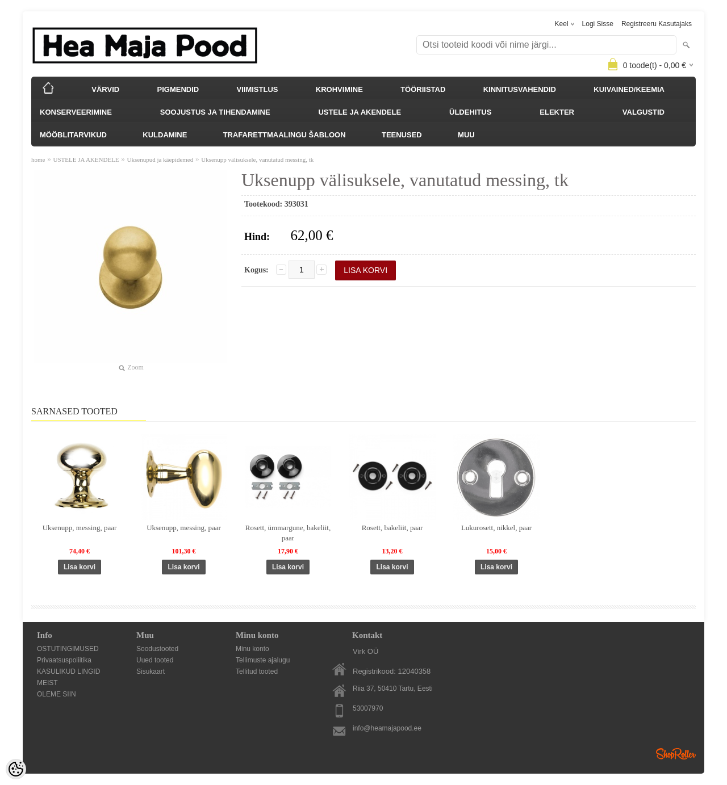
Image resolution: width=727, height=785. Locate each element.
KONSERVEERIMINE (76, 112)
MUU (466, 135)
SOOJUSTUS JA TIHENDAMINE (215, 112)
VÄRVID (105, 89)
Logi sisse (597, 24)
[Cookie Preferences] (16, 769)
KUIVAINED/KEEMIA (629, 89)
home (38, 159)
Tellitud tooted (257, 671)
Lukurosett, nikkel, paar (496, 527)
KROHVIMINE (339, 89)
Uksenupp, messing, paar (80, 527)
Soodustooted (157, 649)
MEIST (47, 683)
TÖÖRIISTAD (422, 89)
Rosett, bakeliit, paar (392, 527)
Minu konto (252, 649)
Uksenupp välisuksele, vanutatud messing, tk (257, 159)
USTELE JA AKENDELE (359, 112)
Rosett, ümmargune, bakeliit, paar (288, 532)
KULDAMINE (165, 135)
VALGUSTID (643, 112)
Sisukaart (150, 671)
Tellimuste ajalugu (263, 660)
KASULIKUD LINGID (68, 671)
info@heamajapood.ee (387, 728)
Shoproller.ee (676, 753)
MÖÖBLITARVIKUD (73, 135)
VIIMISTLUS (257, 89)
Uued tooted (154, 660)
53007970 (368, 708)
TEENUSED (402, 135)
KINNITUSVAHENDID (519, 89)
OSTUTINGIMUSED (68, 649)
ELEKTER (557, 112)
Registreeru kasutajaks (656, 24)
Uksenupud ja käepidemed (160, 159)
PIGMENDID (178, 89)
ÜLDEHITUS (470, 112)
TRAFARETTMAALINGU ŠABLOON (284, 135)
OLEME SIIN (56, 694)
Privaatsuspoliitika (64, 660)
